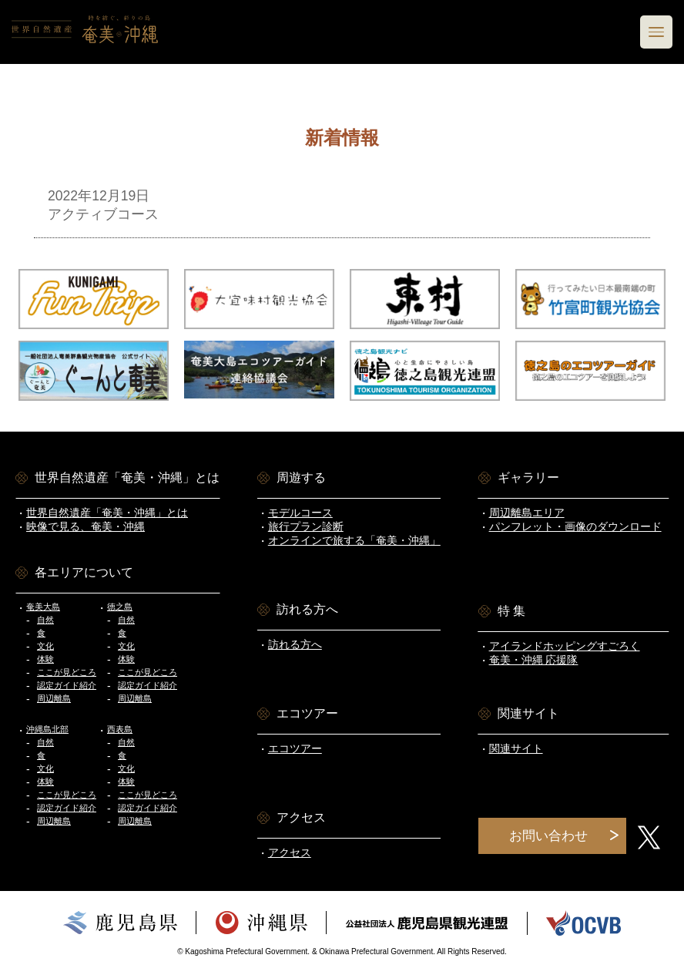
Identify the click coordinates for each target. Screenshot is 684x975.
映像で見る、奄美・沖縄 (85, 526)
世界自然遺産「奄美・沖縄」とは (107, 512)
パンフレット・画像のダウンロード (575, 526)
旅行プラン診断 (306, 526)
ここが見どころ (66, 672)
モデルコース (300, 512)
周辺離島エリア (527, 512)
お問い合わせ (548, 836)
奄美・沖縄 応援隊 (533, 660)
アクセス (289, 852)
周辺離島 (54, 698)
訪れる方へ (295, 644)
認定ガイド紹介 (66, 685)
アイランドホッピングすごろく (564, 646)
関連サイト (516, 748)
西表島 (119, 729)
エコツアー (295, 748)
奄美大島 (43, 606)
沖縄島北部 (47, 729)
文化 (45, 646)
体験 (45, 659)
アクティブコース (342, 204)
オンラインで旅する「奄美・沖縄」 (354, 540)
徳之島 (119, 606)
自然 (45, 619)
